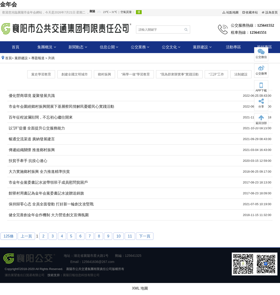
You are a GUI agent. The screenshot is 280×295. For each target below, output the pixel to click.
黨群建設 (202, 47)
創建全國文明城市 (74, 74)
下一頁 (144, 236)
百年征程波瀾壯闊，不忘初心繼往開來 (41, 117)
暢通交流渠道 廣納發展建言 (32, 139)
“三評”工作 (216, 74)
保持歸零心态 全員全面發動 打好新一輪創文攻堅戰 (51, 204)
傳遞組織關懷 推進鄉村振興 (32, 150)
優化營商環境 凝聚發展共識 (32, 96)
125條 (9, 236)
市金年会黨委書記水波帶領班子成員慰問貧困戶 (48, 182)
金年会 (8, 4)
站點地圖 (232, 12)
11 (130, 236)
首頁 (15, 47)
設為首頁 (271, 12)
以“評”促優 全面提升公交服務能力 (37, 128)
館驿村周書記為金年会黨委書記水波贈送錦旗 (46, 193)
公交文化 (171, 47)
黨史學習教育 (41, 74)
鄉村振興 (104, 74)
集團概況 (46, 47)
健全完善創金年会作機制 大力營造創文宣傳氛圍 (49, 215)
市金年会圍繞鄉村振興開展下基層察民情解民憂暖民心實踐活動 (61, 106)
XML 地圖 (140, 288)
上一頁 (26, 236)
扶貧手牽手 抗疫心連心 (28, 161)
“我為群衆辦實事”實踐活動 (179, 74)
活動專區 (233, 47)
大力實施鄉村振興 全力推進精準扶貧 (39, 172)
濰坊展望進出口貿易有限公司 (24, 275)
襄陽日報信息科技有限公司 (81, 275)
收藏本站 (252, 12)
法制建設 (241, 74)
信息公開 (109, 47)
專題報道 (37, 58)
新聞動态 (77, 47)
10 (118, 236)
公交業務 (140, 47)
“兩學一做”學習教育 (135, 74)
